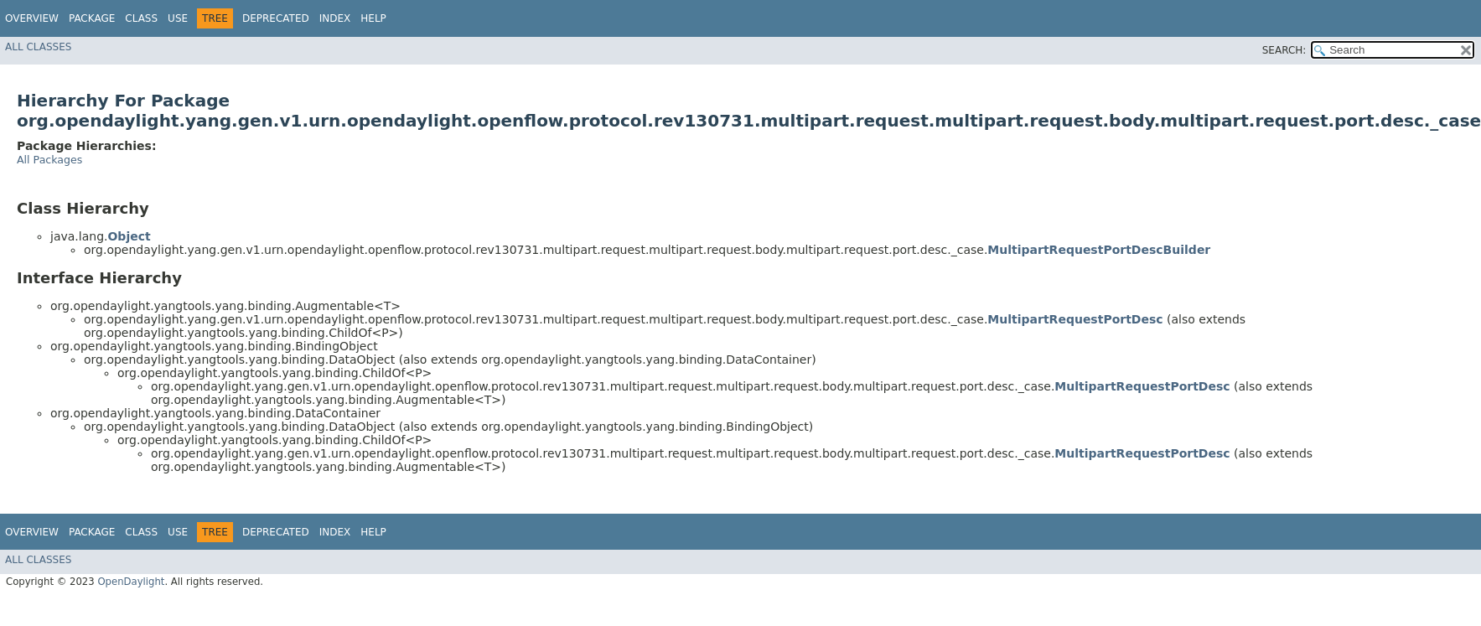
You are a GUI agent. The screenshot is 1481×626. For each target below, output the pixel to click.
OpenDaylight (130, 581)
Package (92, 18)
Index (335, 18)
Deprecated (275, 18)
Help (373, 18)
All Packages (49, 159)
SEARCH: (1284, 50)
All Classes (38, 47)
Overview (32, 18)
